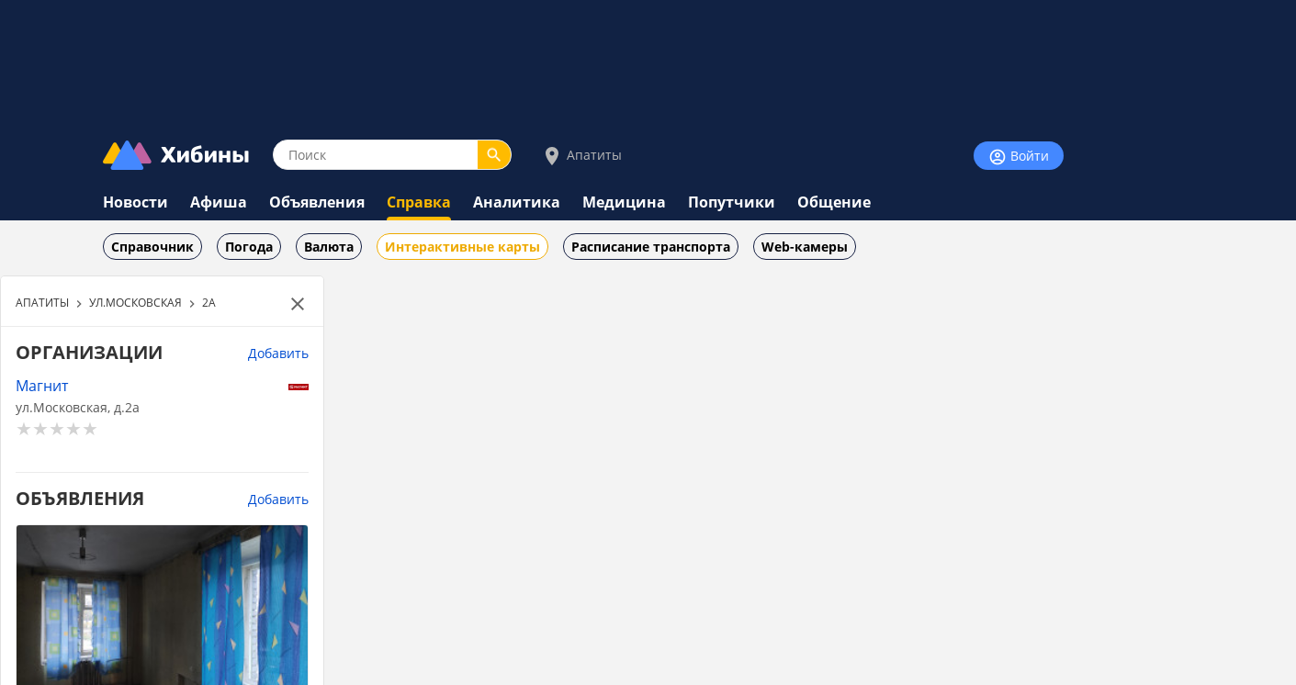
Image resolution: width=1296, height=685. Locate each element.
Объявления (317, 202)
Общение (834, 202)
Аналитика (516, 202)
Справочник (152, 246)
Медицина (624, 202)
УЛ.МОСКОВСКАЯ (135, 302)
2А (209, 302)
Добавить (278, 353)
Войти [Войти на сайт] (1018, 156)
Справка (419, 202)
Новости (135, 202)
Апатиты (581, 155)
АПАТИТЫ (42, 302)
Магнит (42, 385)
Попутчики (731, 202)
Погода (249, 246)
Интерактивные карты (462, 246)
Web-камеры (804, 246)
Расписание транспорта (650, 246)
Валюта (329, 246)
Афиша (218, 202)
